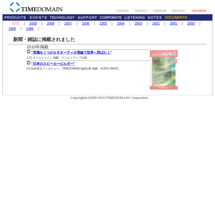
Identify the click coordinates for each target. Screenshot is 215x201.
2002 (156, 23)
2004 (121, 23)
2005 (103, 23)
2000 (191, 23)
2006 (86, 23)
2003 (138, 23)
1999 (12, 29)
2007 (68, 23)
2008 (50, 23)
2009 (33, 23)
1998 (30, 29)
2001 (173, 23)
